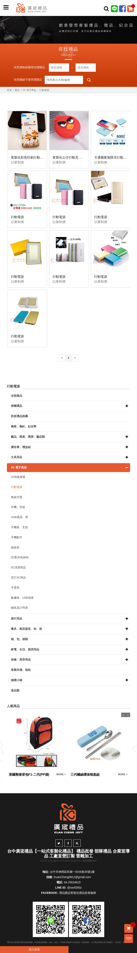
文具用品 (16, 457)
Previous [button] (123, 715)
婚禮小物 (16, 680)
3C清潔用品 (18, 567)
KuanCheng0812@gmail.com (72, 877)
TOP (129, 938)
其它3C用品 (18, 577)
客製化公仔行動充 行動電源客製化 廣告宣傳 (84, 157)
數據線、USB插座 (22, 597)
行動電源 (44, 90)
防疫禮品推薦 (19, 416)
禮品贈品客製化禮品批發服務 (77, 892)
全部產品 (16, 395)
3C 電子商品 (29, 90)
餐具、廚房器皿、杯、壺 (26, 628)
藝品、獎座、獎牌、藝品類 (28, 436)
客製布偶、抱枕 (21, 669)
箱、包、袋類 (19, 639)
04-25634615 (72, 882)
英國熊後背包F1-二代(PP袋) (29, 774)
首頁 (9, 90)
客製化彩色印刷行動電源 (28, 157)
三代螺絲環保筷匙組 (85, 774)
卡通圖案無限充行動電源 (112, 157)
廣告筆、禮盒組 (21, 447)
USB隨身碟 (18, 477)
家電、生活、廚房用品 (25, 649)
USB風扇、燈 (19, 517)
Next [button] (128, 715)
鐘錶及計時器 (19, 607)
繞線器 (15, 547)
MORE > (61, 774)
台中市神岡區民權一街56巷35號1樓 (72, 871)
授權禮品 (16, 405)
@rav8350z (74, 887)
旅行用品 (16, 618)
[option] (37, 745)
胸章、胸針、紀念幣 (23, 426)
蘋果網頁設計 (89, 860)
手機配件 (16, 537)
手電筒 (15, 587)
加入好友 (34, 949)
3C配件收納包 (20, 557)
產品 (17, 90)
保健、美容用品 (21, 659)
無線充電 (16, 497)
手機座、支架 (19, 527)
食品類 (15, 690)
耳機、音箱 (18, 507)
